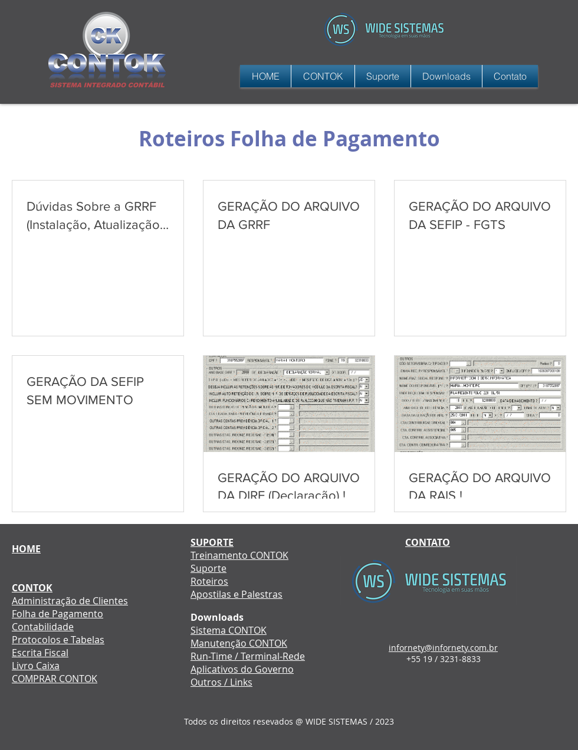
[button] (382, 76)
